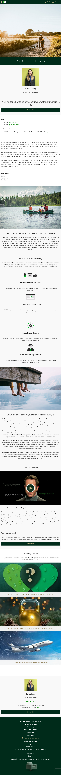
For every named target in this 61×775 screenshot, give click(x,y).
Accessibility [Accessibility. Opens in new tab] (30, 746)
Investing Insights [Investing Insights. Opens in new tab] (30, 724)
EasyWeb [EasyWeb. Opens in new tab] (30, 735)
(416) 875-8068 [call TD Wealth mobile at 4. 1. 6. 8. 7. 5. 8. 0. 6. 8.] (14, 125)
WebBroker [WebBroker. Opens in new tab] (30, 732)
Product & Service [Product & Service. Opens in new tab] (30, 729)
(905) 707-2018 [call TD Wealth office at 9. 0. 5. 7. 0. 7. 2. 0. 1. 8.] (14, 122)
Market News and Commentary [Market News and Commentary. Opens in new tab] (30, 721)
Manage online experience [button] (30, 738)
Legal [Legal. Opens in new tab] (30, 744)
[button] (30, 488)
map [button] (46, 132)
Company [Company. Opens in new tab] (30, 727)
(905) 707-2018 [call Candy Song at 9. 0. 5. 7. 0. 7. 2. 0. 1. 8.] (30, 701)
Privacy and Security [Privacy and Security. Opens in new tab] (31, 741)
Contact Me (30, 110)
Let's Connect (30, 543)
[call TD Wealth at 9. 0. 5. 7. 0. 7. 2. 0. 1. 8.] (47, 2)
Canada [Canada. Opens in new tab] (30, 756)
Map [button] (38, 707)
